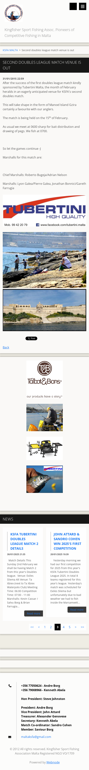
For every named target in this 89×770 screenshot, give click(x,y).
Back (6, 347)
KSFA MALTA (10, 50)
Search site (73, 6)
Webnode (53, 762)
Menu (82, 6)
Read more (33, 613)
